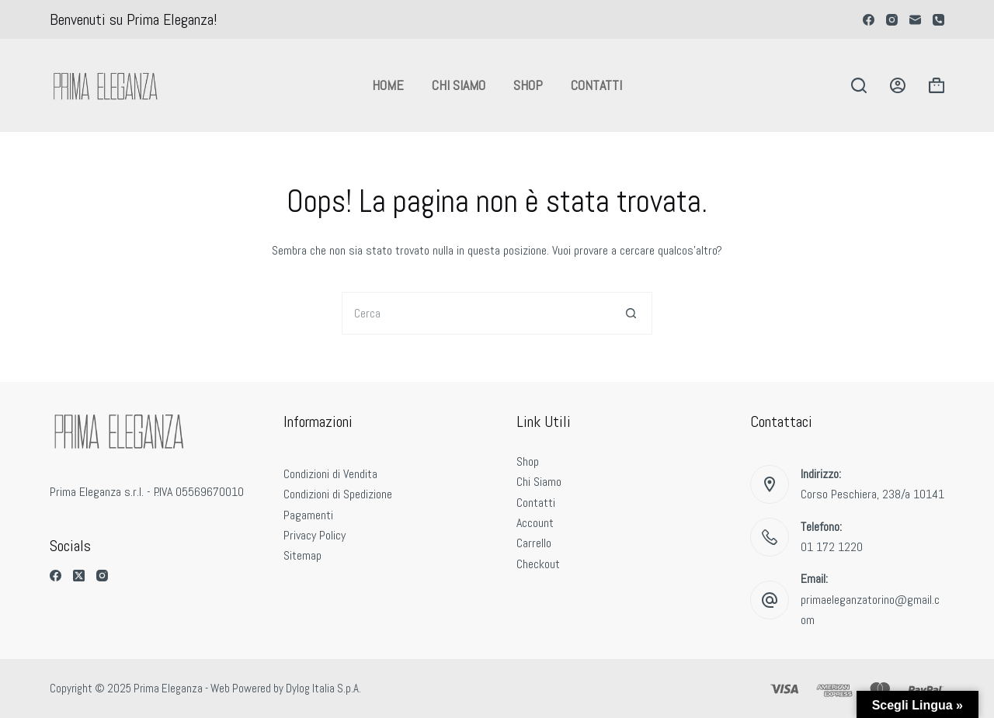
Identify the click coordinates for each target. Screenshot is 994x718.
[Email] (915, 20)
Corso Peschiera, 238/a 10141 (872, 494)
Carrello (533, 543)
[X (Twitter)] (79, 575)
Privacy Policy (314, 535)
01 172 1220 (832, 547)
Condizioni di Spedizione (337, 494)
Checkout (538, 564)
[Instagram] (892, 20)
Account (535, 523)
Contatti (596, 85)
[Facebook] (868, 20)
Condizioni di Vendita (330, 474)
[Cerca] (859, 85)
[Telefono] (938, 20)
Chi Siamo (458, 85)
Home (388, 85)
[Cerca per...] (476, 313)
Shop (528, 85)
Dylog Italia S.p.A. (323, 688)
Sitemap (302, 555)
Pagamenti (308, 515)
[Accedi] (897, 85)
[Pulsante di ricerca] (631, 313)
